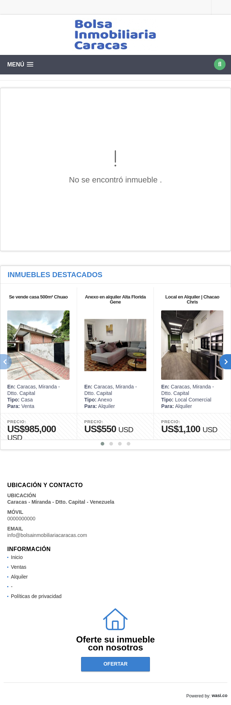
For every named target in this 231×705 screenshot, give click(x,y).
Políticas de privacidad (36, 596)
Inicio (17, 557)
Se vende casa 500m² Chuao (38, 297)
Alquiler (19, 577)
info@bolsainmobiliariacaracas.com (47, 535)
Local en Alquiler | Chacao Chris (192, 299)
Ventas (18, 567)
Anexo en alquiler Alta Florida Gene (115, 299)
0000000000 (21, 518)
